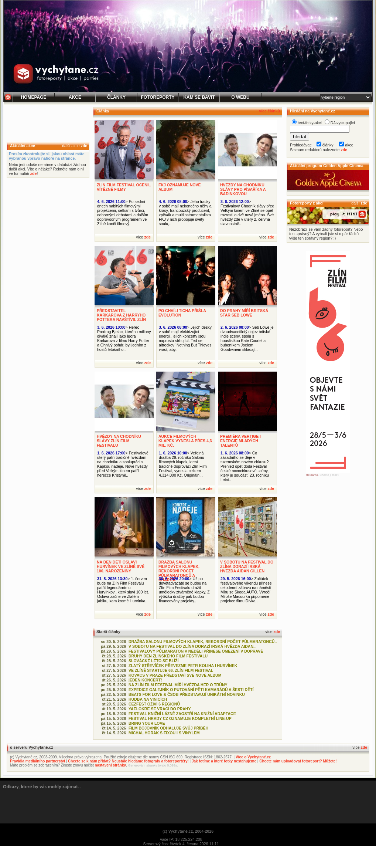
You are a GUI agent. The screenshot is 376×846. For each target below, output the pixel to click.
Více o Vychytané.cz (253, 757)
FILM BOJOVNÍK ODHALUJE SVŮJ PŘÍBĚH (168, 728)
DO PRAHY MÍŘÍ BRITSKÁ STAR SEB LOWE (244, 312)
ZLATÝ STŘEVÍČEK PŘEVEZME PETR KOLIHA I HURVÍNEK (183, 665)
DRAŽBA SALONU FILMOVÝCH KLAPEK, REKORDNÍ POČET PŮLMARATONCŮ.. (203, 641)
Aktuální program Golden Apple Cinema (326, 165)
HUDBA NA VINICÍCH (148, 699)
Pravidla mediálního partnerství (37, 761)
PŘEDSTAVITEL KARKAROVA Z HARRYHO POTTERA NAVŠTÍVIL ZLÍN (121, 315)
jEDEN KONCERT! (145, 680)
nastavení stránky (110, 765)
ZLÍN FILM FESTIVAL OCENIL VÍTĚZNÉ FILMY (124, 187)
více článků (269, 111)
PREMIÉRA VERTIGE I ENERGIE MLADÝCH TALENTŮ (240, 440)
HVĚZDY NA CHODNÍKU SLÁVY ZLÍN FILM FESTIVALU (119, 440)
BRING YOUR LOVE (147, 723)
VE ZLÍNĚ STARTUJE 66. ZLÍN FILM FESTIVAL (171, 670)
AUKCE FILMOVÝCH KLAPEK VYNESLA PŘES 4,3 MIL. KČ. (185, 440)
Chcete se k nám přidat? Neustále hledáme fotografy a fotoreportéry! (128, 761)
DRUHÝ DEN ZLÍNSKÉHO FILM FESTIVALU (168, 656)
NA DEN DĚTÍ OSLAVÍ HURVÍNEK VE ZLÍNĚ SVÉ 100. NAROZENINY (120, 566)
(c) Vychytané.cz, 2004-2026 (188, 831)
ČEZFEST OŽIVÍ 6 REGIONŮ (154, 704)
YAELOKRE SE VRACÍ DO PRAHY (160, 709)
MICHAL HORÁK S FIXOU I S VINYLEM (164, 733)
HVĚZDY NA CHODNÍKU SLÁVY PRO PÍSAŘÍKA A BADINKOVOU (243, 189)
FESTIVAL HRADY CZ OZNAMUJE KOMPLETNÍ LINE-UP (180, 718)
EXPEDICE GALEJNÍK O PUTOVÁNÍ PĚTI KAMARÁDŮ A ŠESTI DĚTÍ (191, 689)
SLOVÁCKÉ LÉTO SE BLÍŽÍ (153, 661)
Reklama (312, 475)
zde (84, 145)
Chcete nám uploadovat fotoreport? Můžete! (297, 761)
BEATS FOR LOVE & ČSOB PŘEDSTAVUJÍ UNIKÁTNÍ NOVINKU (187, 694)
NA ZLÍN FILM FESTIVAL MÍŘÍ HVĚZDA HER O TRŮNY (178, 685)
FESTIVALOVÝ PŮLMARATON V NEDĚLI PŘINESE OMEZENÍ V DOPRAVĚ (196, 651)
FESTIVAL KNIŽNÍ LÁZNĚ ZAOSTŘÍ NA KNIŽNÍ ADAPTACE (182, 713)
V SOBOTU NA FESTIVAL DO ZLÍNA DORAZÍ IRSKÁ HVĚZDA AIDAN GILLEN (246, 566)
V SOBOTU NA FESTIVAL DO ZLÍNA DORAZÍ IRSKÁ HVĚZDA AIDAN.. (192, 646)
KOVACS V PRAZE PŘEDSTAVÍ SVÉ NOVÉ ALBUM (175, 675)
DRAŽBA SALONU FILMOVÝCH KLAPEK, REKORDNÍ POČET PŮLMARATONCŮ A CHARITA (178, 571)
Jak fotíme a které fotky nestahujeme (224, 761)
